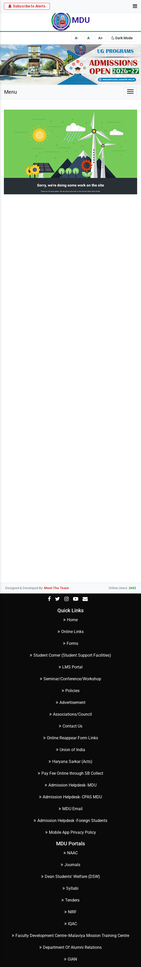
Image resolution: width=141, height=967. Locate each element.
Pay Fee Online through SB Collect (70, 773)
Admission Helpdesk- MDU (70, 785)
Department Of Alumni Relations (70, 947)
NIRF (70, 911)
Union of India (70, 749)
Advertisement (70, 702)
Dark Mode (122, 38)
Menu (10, 92)
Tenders (70, 900)
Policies (71, 690)
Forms (70, 643)
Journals (70, 864)
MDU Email (71, 808)
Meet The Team (56, 588)
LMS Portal (71, 667)
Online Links (71, 631)
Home (70, 619)
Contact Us (70, 726)
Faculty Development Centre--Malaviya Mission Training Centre (70, 935)
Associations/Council (70, 714)
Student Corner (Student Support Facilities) (70, 655)
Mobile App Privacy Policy (70, 832)
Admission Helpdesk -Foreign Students (70, 820)
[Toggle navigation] (130, 91)
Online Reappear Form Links (70, 737)
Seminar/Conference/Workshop (70, 678)
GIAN (70, 959)
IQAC (70, 923)
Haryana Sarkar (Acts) (70, 761)
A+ (100, 38)
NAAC (71, 852)
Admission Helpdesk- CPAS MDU (70, 796)
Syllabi (70, 888)
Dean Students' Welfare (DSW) (70, 876)
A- (76, 38)
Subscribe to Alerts (27, 6)
